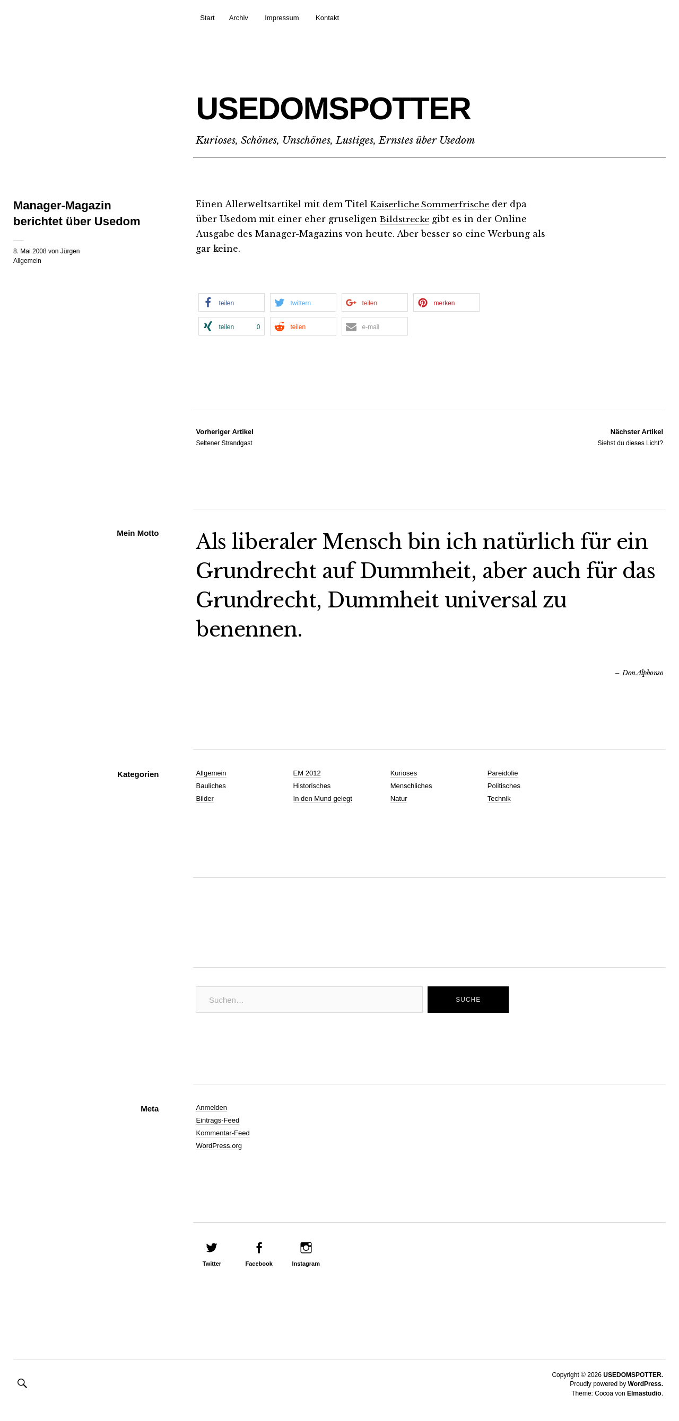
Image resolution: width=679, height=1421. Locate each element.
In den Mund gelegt (322, 798)
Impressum (282, 18)
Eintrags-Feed (217, 1120)
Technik (499, 798)
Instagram (306, 1263)
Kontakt (327, 18)
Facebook (258, 1263)
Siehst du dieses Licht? (630, 437)
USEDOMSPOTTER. (633, 1375)
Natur (398, 798)
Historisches (312, 786)
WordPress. (645, 1384)
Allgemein (27, 260)
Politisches (504, 786)
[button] (231, 302)
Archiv (238, 18)
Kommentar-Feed (222, 1133)
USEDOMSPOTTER (387, 104)
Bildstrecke (405, 219)
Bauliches (210, 786)
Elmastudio (644, 1393)
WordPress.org (218, 1146)
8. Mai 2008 (30, 251)
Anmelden (211, 1107)
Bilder (204, 798)
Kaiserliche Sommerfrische (432, 204)
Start (207, 18)
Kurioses (403, 773)
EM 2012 (307, 773)
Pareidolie (503, 773)
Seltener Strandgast (224, 437)
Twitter (212, 1263)
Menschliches (411, 786)
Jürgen (70, 251)
